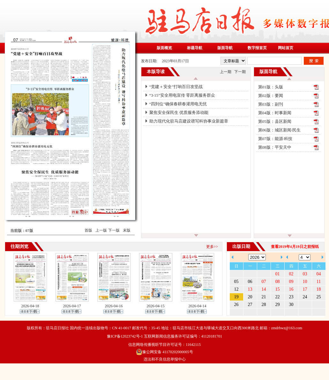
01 (277, 274)
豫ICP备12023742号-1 (125, 336)
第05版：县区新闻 (274, 121)
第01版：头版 (270, 87)
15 (277, 289)
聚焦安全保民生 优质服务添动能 (178, 112)
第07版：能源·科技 (275, 138)
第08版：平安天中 (274, 147)
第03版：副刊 (270, 104)
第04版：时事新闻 (274, 112)
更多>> (212, 246)
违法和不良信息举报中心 (165, 359)
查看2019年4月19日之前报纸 (295, 246)
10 (305, 281)
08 (277, 281)
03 (305, 274)
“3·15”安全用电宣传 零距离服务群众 (182, 95)
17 (305, 289)
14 (264, 289)
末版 (127, 230)
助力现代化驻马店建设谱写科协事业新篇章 (188, 121)
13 (250, 289)
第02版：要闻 (270, 95)
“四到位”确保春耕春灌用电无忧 (178, 103)
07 (264, 281)
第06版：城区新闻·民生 (279, 130)
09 (291, 281)
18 (319, 289)
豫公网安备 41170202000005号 (164, 352)
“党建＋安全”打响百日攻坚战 (176, 86)
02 (291, 274)
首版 (88, 230)
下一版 (114, 230)
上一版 (101, 230)
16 (291, 289)
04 (319, 274)
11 (319, 281)
